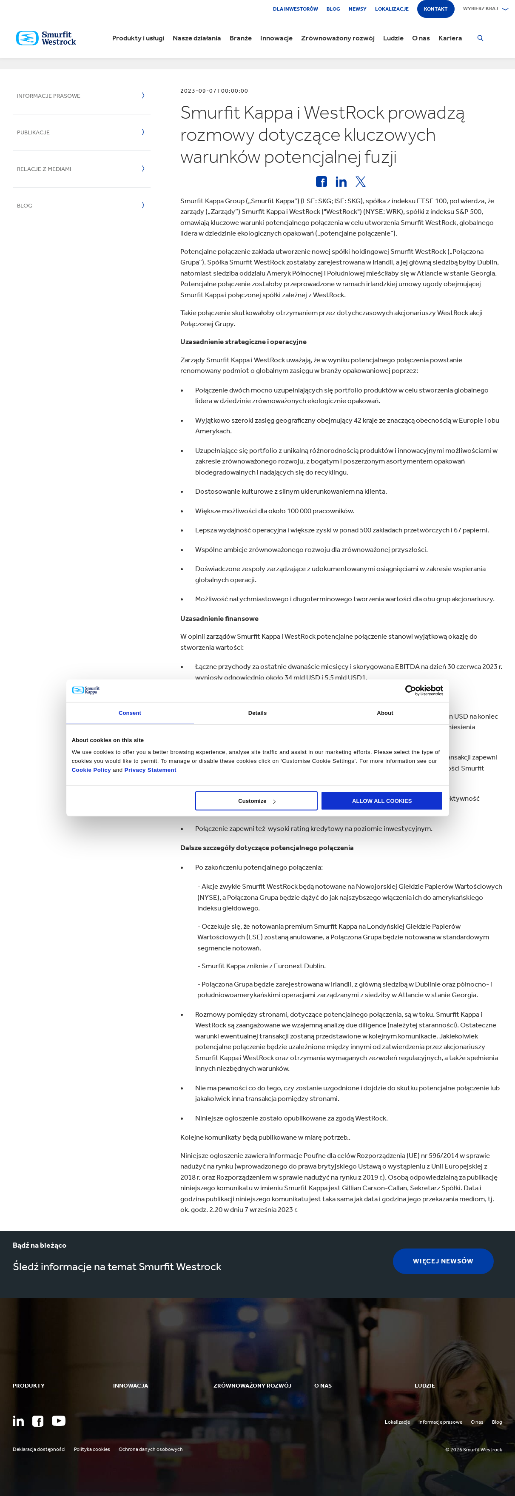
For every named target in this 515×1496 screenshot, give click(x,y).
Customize (256, 801)
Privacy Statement (149, 769)
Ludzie (393, 38)
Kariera (450, 38)
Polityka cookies (92, 1449)
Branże (241, 38)
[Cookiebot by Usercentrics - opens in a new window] (406, 690)
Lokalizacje (392, 9)
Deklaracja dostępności (39, 1449)
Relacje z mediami (44, 169)
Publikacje (33, 132)
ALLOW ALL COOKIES (382, 801)
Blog (333, 9)
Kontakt (436, 9)
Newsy (358, 9)
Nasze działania (197, 38)
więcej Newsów (443, 1261)
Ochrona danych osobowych (151, 1449)
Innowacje (276, 38)
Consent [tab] (130, 712)
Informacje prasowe (48, 96)
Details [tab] (257, 712)
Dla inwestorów (295, 9)
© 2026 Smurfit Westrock (473, 1450)
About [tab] (385, 712)
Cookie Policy (91, 769)
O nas (421, 38)
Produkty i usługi (138, 38)
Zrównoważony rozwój (338, 38)
